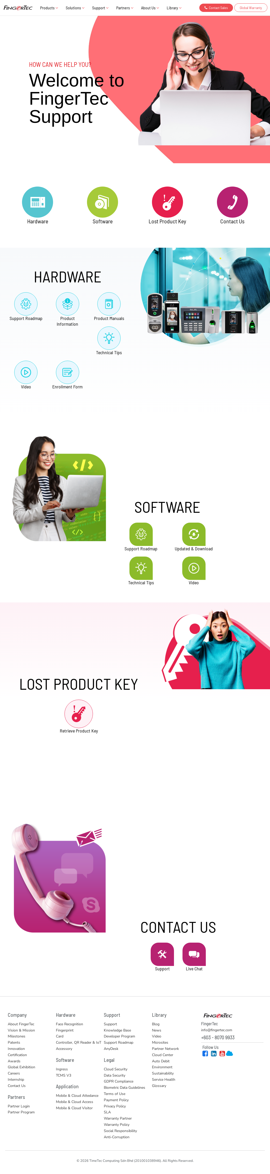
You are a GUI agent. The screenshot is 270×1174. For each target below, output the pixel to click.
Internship (16, 1079)
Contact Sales (216, 7)
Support (100, 7)
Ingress (62, 1069)
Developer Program (119, 1036)
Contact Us (17, 1085)
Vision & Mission (21, 1030)
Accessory (64, 1048)
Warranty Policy (116, 1124)
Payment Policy (116, 1100)
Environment (162, 1067)
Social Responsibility (120, 1130)
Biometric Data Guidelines (124, 1087)
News (156, 1030)
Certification (17, 1054)
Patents (14, 1042)
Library (174, 7)
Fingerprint (65, 1030)
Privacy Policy (115, 1106)
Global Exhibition (21, 1067)
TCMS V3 (63, 1075)
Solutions (75, 7)
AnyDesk (111, 1048)
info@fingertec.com (216, 1030)
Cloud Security (115, 1069)
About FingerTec (21, 1024)
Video (156, 1036)
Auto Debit (161, 1061)
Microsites (160, 1042)
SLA (107, 1112)
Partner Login (19, 1106)
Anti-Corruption (116, 1137)
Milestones (16, 1036)
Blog (155, 1024)
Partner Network (165, 1048)
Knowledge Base (117, 1030)
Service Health (163, 1079)
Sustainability (163, 1073)
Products (49, 7)
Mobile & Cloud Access (74, 1101)
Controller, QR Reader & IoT (78, 1042)
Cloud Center (162, 1054)
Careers (14, 1073)
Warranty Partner (118, 1118)
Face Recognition (69, 1024)
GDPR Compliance (118, 1081)
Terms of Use (114, 1093)
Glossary (159, 1085)
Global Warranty (251, 7)
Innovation (16, 1048)
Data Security (114, 1075)
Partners (124, 7)
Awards (14, 1061)
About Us (150, 7)
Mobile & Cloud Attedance (77, 1095)
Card (59, 1036)
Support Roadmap (118, 1042)
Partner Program (21, 1112)
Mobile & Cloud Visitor (74, 1108)
